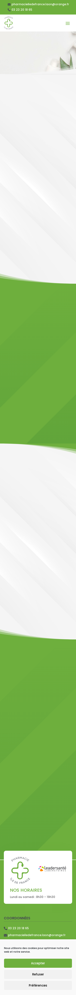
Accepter (38, 963)
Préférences (38, 985)
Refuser (38, 974)
